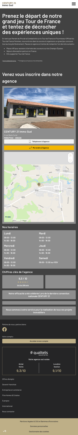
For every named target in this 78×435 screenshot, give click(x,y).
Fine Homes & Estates (11, 395)
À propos (5, 401)
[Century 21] (9, 4)
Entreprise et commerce (12, 390)
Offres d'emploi (8, 379)
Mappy (25, 220)
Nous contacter (8, 411)
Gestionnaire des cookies (39, 431)
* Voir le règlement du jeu (9, 61)
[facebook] (4, 329)
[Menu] (74, 3)
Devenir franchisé (9, 384)
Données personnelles (39, 426)
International (7, 406)
